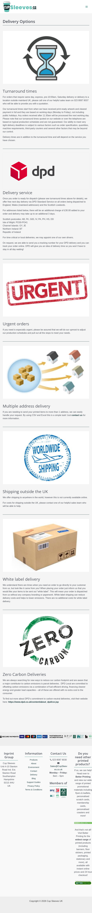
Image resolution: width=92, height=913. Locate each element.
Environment (33, 767)
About (33, 763)
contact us (77, 415)
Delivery (33, 775)
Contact (33, 771)
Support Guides (33, 782)
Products (34, 760)
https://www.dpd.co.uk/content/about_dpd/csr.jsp (33, 702)
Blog (34, 778)
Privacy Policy (34, 786)
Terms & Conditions (33, 790)
